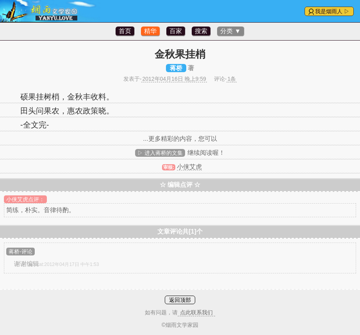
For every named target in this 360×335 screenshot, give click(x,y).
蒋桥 (176, 68)
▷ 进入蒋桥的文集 (160, 153)
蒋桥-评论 (20, 251)
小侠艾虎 (189, 166)
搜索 (201, 31)
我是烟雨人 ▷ (332, 11)
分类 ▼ (230, 31)
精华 (150, 31)
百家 (175, 31)
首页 (125, 31)
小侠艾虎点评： (25, 199)
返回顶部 (180, 300)
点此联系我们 (196, 312)
